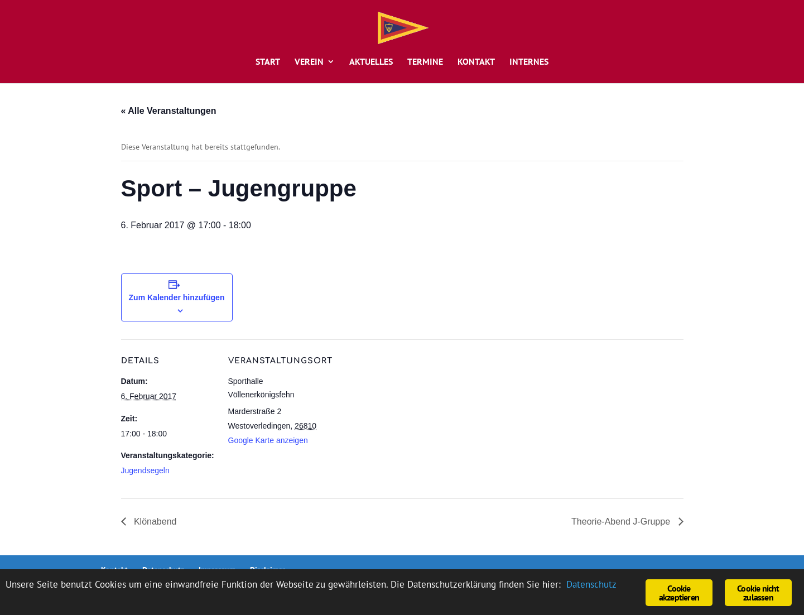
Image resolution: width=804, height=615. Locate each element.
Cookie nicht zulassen (758, 593)
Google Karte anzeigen (268, 440)
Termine (425, 62)
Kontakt (476, 62)
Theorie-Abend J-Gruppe (621, 521)
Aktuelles (371, 62)
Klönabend (154, 521)
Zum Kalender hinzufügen (177, 297)
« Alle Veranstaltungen (168, 111)
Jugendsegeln (145, 470)
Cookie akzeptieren (679, 593)
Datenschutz (591, 584)
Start (268, 62)
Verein (309, 62)
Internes (528, 62)
